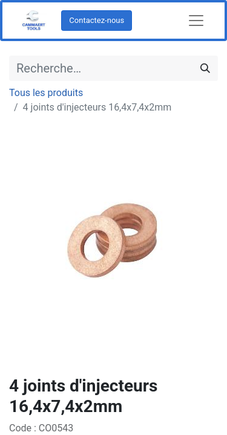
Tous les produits (46, 92)
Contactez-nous (96, 20)
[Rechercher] (205, 68)
